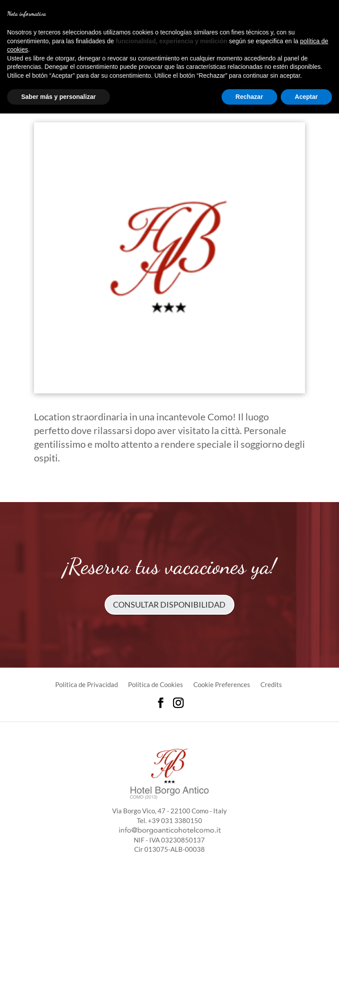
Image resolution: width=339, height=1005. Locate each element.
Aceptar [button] (306, 96)
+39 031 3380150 (175, 820)
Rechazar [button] (249, 96)
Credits (271, 684)
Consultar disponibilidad (169, 604)
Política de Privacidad (86, 684)
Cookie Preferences (221, 684)
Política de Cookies (155, 684)
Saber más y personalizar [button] (58, 96)
